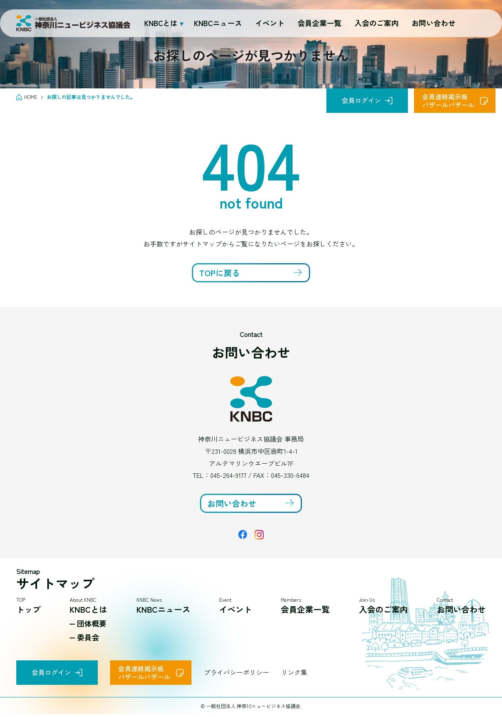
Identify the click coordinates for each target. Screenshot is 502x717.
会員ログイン (361, 100)
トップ (28, 609)
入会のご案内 (376, 23)
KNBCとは (88, 609)
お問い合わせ (434, 23)
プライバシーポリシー (236, 672)
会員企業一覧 (319, 23)
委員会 (88, 637)
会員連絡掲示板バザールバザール (448, 101)
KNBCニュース (218, 23)
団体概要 (91, 623)
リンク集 (294, 672)
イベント (269, 23)
